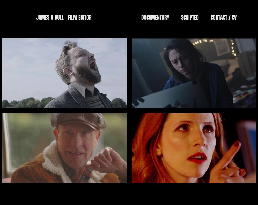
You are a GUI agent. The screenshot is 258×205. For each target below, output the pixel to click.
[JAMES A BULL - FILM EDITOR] (64, 17)
